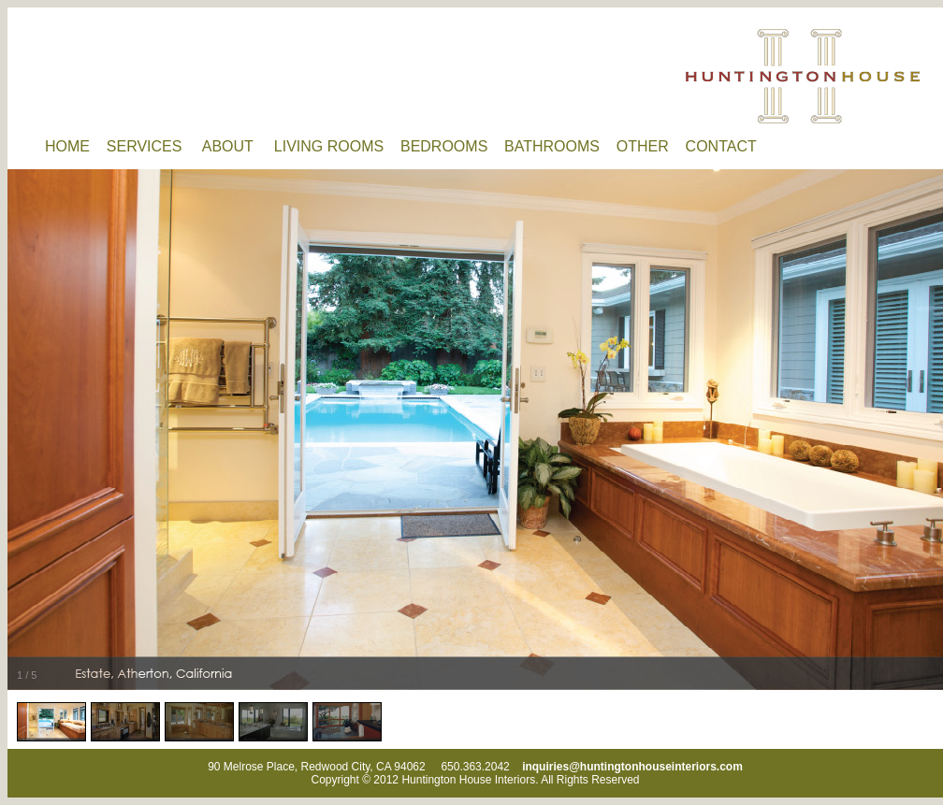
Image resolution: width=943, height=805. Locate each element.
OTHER (651, 146)
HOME (76, 146)
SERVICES (154, 146)
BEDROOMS (452, 146)
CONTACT (727, 146)
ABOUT (238, 146)
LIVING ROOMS (337, 146)
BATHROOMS (560, 146)
